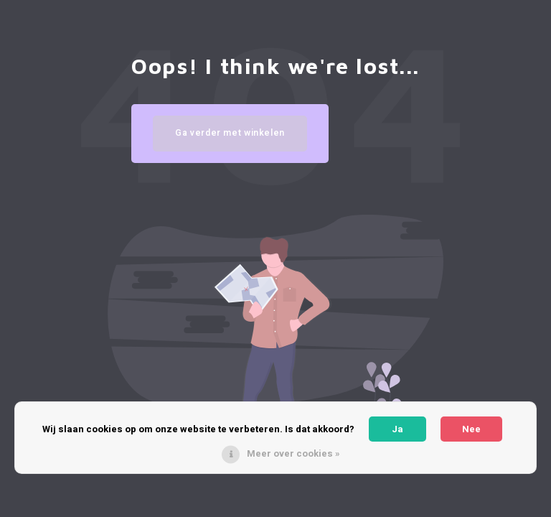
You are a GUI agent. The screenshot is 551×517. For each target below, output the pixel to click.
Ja (397, 429)
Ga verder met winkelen (230, 132)
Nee (471, 429)
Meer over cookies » (293, 453)
